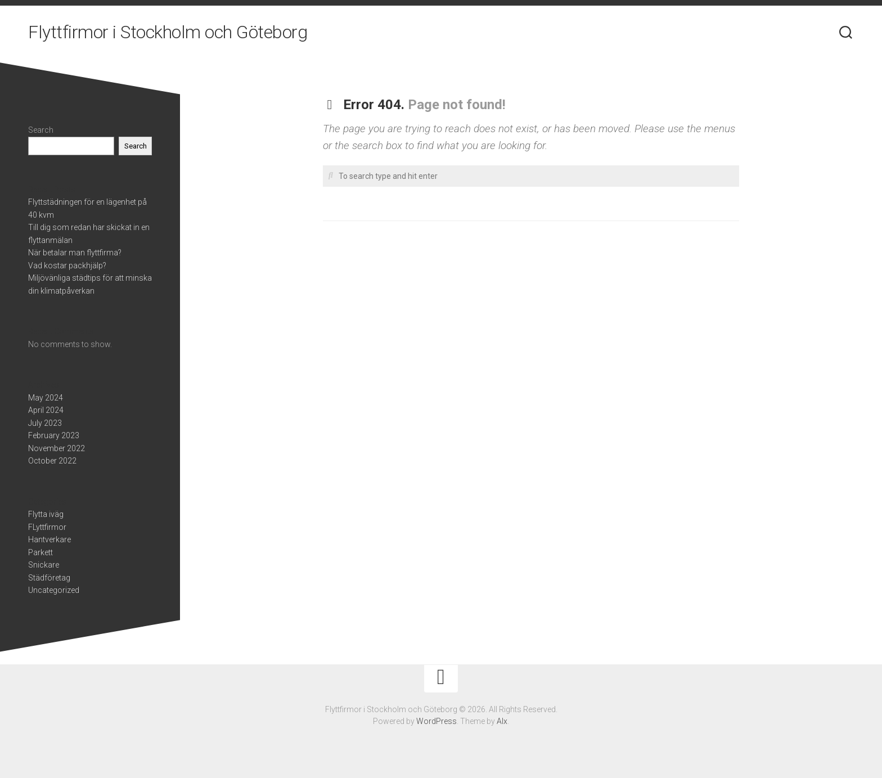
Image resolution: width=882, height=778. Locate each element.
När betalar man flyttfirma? (75, 252)
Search (40, 129)
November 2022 (56, 448)
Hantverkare (49, 539)
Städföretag (49, 577)
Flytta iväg (46, 514)
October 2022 (52, 460)
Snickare (43, 564)
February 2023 (53, 435)
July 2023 (45, 423)
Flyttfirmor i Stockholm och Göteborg (167, 33)
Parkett (40, 552)
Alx (502, 721)
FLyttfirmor (47, 527)
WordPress (436, 721)
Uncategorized (53, 590)
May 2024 (45, 397)
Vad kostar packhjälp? (67, 265)
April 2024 (46, 410)
